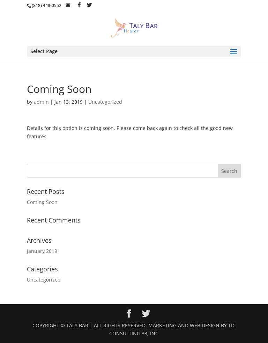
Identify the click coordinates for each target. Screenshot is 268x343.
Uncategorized (105, 101)
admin (41, 101)
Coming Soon (42, 202)
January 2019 (42, 251)
